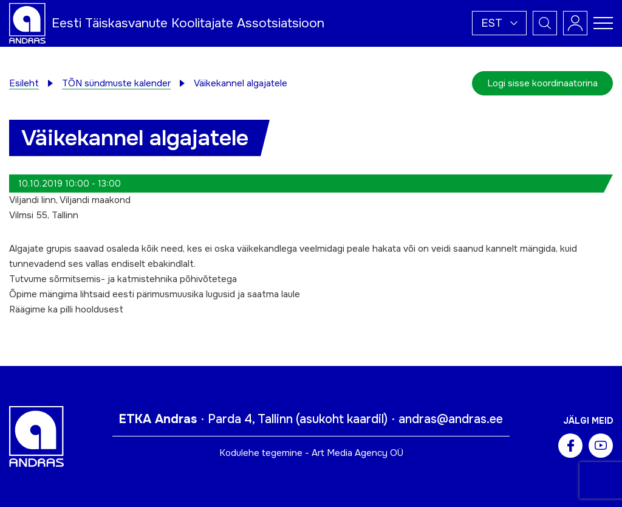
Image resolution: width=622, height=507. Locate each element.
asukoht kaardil (341, 419)
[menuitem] (499, 23)
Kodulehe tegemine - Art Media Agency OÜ (311, 453)
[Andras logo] (27, 22)
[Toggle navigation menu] (603, 23)
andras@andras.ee (450, 419)
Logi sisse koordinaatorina (542, 83)
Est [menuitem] (491, 23)
